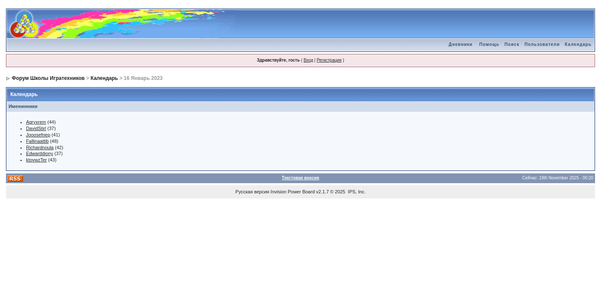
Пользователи (542, 44)
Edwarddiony (39, 153)
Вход (308, 60)
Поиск (511, 44)
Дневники (460, 44)
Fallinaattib (37, 141)
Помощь (489, 44)
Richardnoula (40, 147)
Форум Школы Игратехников (48, 78)
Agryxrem (36, 122)
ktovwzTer (36, 159)
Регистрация (329, 60)
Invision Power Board (293, 191)
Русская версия (252, 191)
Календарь (578, 44)
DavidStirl (36, 128)
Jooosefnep (38, 134)
